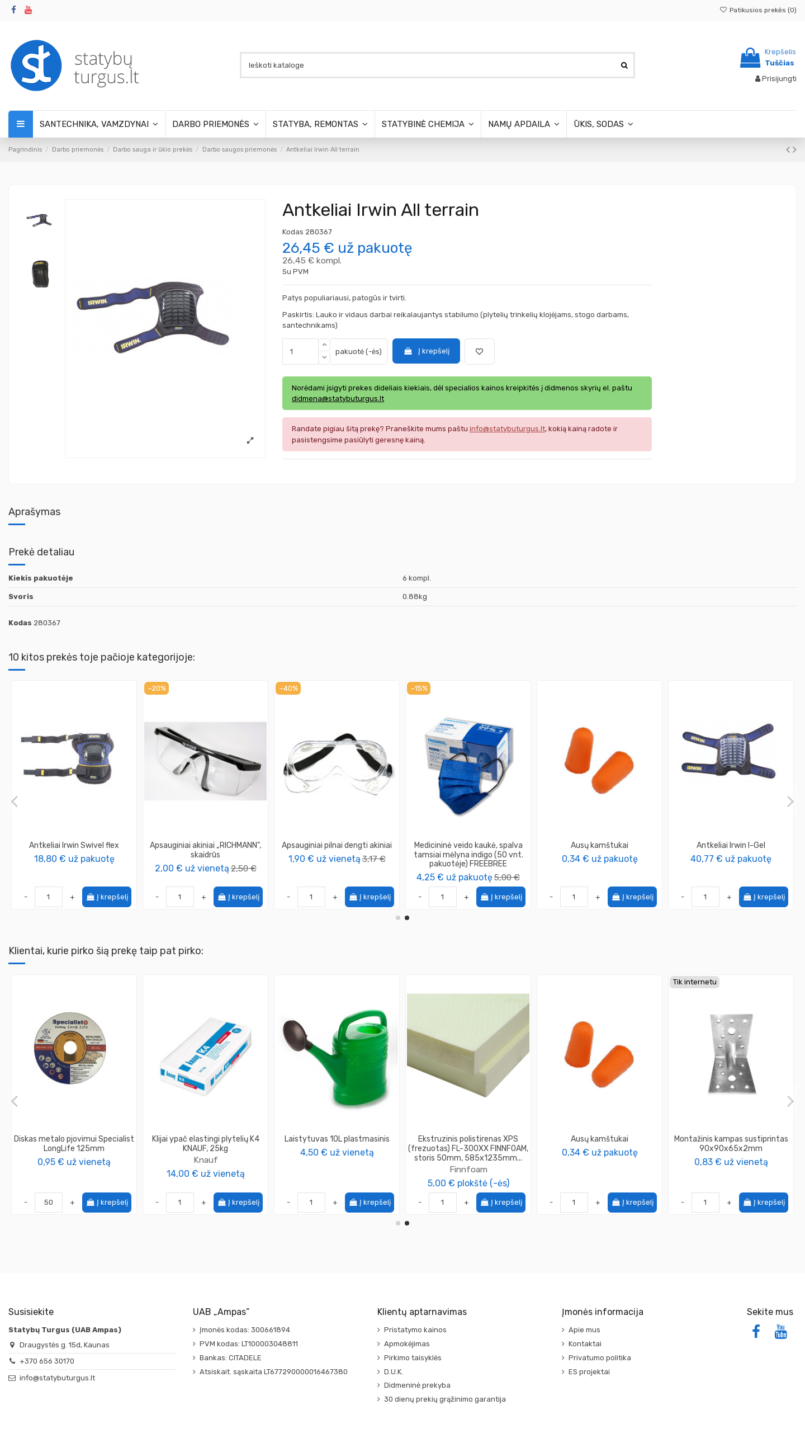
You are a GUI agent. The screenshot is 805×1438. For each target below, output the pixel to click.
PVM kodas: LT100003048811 (249, 1344)
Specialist (206, 1150)
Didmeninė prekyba (417, 1385)
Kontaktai (585, 1344)
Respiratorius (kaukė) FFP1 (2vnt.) (337, 850)
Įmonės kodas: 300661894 (245, 1330)
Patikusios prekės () (758, 10)
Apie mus (584, 1330)
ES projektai (589, 1372)
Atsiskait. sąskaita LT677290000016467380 (274, 1372)
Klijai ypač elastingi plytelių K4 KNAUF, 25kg (731, 1143)
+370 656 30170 (47, 1361)
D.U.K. (393, 1372)
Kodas (293, 232)
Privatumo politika (600, 1358)
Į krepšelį (426, 351)
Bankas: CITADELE (231, 1358)
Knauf (731, 1159)
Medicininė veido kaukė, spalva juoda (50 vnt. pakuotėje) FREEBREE (74, 855)
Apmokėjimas (407, 1344)
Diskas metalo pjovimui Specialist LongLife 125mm (599, 1143)
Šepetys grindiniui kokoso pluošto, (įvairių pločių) (468, 1143)
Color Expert (337, 866)
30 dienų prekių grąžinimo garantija (445, 1399)
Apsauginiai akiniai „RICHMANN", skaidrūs (731, 850)
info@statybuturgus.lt (57, 1378)
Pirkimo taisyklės (413, 1358)
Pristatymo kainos (415, 1330)
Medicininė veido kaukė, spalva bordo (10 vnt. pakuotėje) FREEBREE (468, 855)
